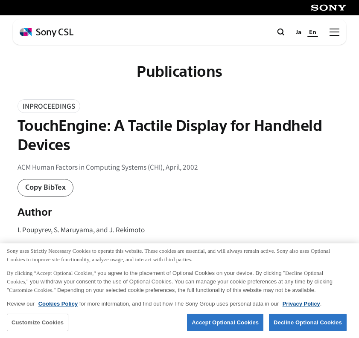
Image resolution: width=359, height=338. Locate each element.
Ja (298, 32)
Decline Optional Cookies (308, 327)
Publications (179, 72)
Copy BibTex (45, 187)
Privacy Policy (301, 308)
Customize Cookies (38, 327)
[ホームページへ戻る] (46, 32)
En (312, 32)
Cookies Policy (58, 308)
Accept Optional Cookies (225, 327)
